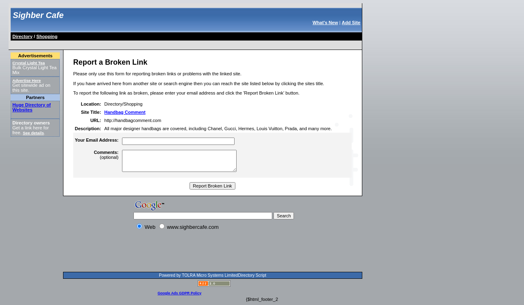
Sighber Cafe (38, 15)
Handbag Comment (125, 112)
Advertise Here (26, 80)
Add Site (351, 22)
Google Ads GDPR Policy (179, 293)
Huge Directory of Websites (31, 107)
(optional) (106, 155)
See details (33, 133)
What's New (325, 22)
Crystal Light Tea (28, 63)
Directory (22, 36)
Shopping (47, 36)
